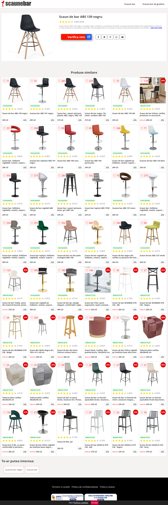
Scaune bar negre (13, 469)
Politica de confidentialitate (85, 486)
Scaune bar (129, 4)
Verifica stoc (80, 37)
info (24, 120)
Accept (94, 502)
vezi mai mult (156, 28)
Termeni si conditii (61, 486)
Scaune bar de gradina (153, 4)
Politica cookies (107, 486)
